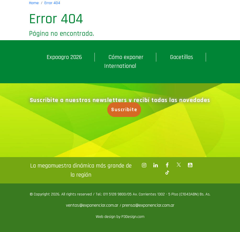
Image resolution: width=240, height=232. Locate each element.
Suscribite (124, 109)
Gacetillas (181, 57)
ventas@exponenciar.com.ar (93, 205)
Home (34, 3)
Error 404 (52, 3)
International (120, 66)
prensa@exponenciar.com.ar (148, 205)
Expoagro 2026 (64, 57)
